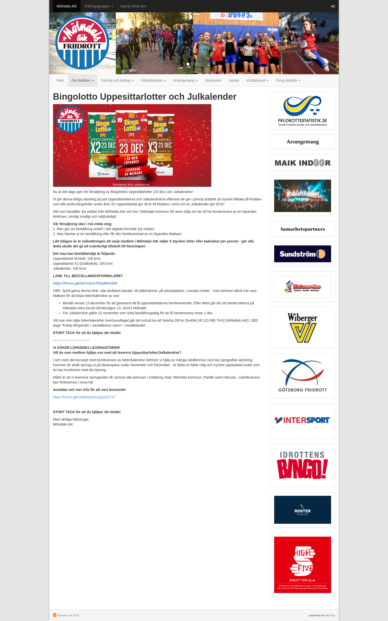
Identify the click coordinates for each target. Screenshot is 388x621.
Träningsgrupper (98, 6)
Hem (60, 80)
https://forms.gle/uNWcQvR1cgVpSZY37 (84, 397)
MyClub (330, 615)
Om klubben (83, 80)
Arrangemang (185, 80)
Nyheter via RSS (68, 615)
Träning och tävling (117, 80)
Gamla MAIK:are (133, 6)
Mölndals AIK (67, 6)
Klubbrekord (258, 80)
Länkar (234, 80)
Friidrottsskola (153, 80)
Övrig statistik (288, 80)
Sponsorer (213, 80)
